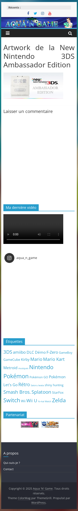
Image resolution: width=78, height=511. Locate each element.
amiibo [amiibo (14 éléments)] (19, 352)
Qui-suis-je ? (11, 463)
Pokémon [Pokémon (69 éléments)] (16, 376)
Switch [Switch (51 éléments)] (11, 400)
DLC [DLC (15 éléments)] (30, 352)
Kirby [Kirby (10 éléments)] (25, 359)
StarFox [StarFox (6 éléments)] (57, 392)
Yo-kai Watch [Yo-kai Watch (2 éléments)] (44, 401)
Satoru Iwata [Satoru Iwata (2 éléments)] (37, 385)
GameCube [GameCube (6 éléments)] (11, 359)
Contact (8, 469)
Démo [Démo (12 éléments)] (40, 352)
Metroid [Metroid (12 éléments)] (10, 367)
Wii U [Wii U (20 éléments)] (31, 400)
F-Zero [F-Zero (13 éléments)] (52, 352)
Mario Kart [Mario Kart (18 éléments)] (54, 359)
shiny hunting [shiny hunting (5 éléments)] (54, 385)
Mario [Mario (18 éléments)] (36, 359)
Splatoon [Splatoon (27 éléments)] (41, 392)
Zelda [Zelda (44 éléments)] (59, 400)
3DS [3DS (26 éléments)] (7, 352)
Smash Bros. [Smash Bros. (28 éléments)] (17, 392)
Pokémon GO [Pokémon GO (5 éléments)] (39, 377)
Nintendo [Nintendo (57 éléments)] (41, 367)
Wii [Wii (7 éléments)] (23, 401)
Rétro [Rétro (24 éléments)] (24, 384)
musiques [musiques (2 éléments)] (23, 368)
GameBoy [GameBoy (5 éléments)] (65, 352)
